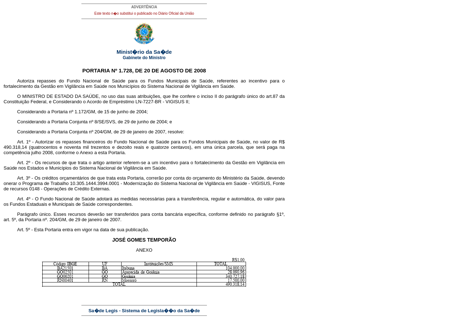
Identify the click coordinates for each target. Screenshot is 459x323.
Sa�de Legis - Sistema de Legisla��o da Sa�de (144, 310)
